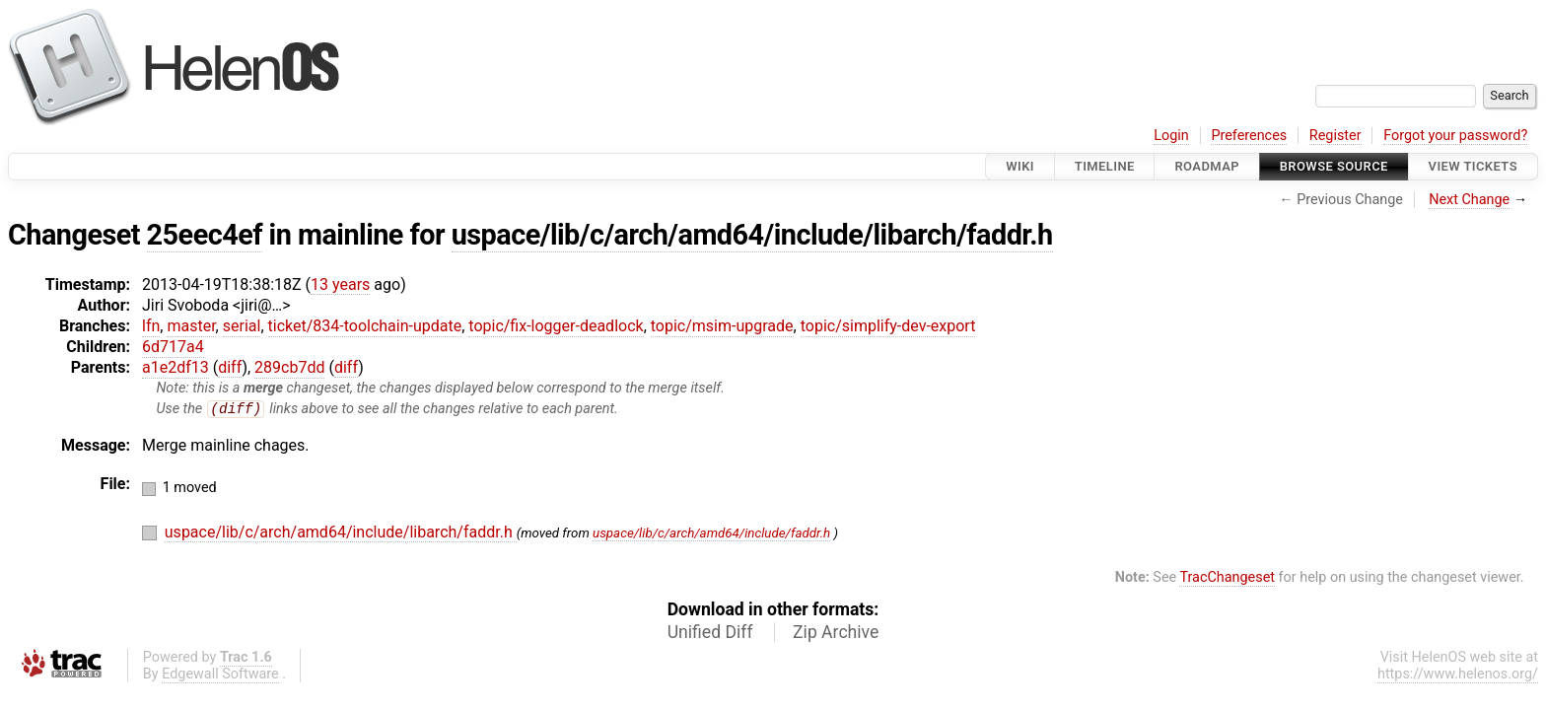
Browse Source (1334, 166)
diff (230, 367)
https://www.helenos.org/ (1457, 675)
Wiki (1020, 166)
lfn (151, 326)
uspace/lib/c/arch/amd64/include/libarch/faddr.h (752, 234)
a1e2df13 (175, 367)
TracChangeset (1227, 578)
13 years (340, 284)
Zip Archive (835, 633)
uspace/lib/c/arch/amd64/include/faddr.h (711, 534)
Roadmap (1206, 166)
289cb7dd (289, 367)
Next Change (1469, 199)
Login (1171, 135)
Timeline (1105, 166)
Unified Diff (710, 633)
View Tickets (1473, 166)
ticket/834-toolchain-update (365, 326)
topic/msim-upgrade (722, 326)
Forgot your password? (1455, 135)
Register (1335, 135)
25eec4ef (204, 234)
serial (242, 326)
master (191, 326)
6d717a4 (173, 346)
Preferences (1249, 135)
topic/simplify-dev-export (888, 326)
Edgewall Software (220, 675)
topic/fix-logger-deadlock (555, 326)
